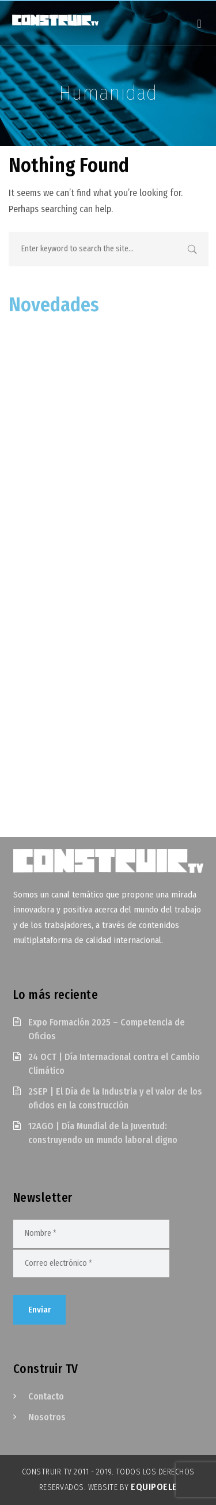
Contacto (46, 1396)
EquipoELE (154, 1486)
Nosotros (47, 1417)
